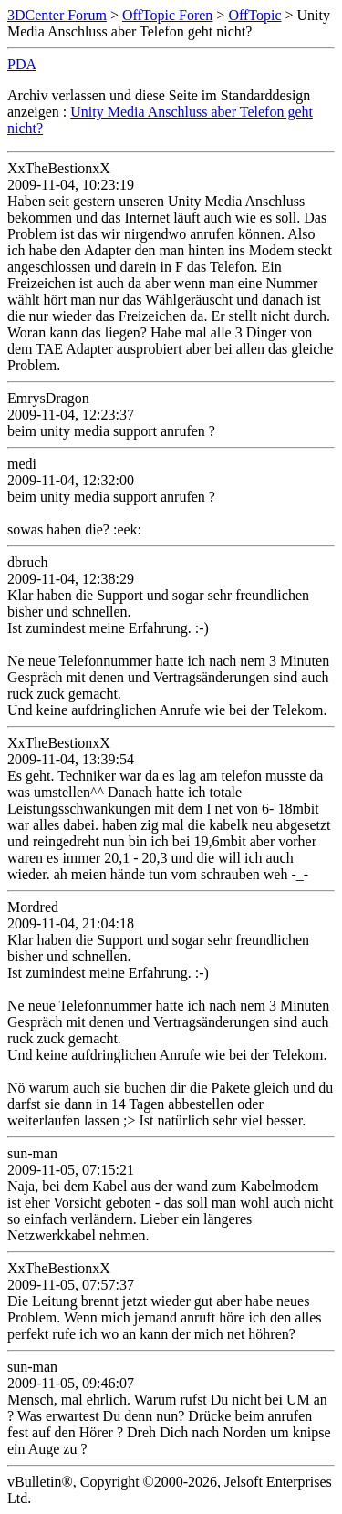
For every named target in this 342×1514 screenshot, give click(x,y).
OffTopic (254, 15)
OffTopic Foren (167, 15)
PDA (21, 64)
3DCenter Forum (57, 15)
